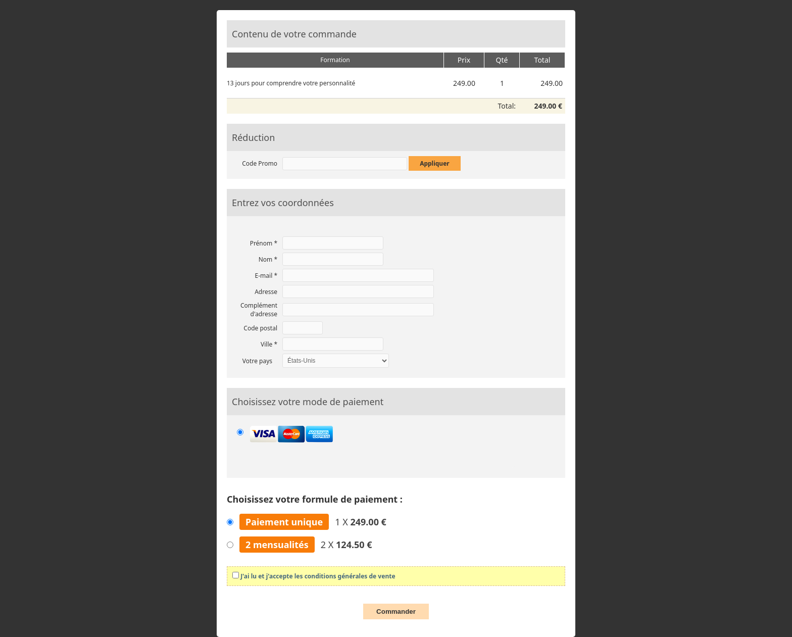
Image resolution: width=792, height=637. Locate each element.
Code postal (260, 328)
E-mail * (266, 275)
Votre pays (257, 361)
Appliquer (435, 163)
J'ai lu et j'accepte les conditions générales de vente (317, 576)
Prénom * (263, 243)
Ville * (269, 344)
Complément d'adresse (258, 309)
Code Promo (259, 163)
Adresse (266, 291)
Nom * (268, 259)
